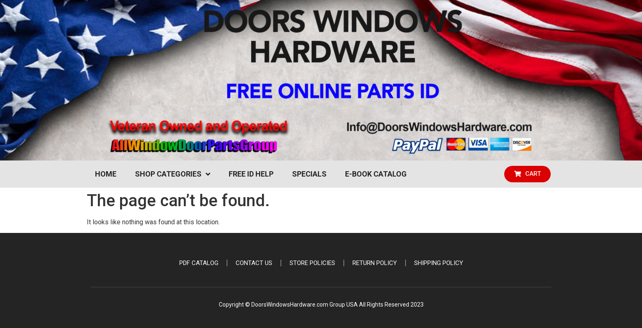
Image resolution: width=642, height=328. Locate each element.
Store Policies (312, 263)
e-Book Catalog (376, 174)
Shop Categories (172, 174)
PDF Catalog (198, 263)
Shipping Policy (438, 263)
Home (105, 174)
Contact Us (254, 263)
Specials (309, 174)
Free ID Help (251, 174)
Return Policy (374, 263)
